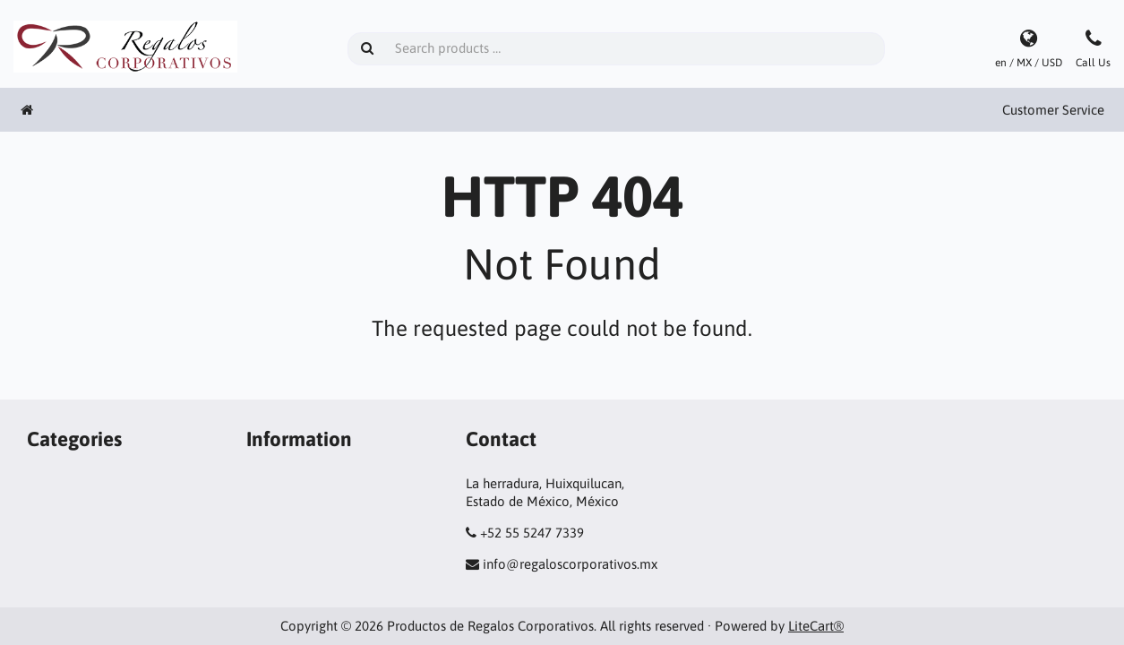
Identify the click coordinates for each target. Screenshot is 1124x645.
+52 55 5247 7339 (532, 532)
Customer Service (1053, 109)
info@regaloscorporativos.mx (570, 564)
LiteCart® (816, 625)
